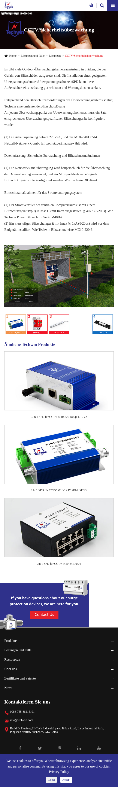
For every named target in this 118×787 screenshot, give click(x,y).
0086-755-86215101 (22, 711)
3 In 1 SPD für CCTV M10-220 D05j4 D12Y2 (59, 417)
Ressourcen (12, 659)
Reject (51, 779)
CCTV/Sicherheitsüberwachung (84, 55)
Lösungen (55, 55)
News (8, 688)
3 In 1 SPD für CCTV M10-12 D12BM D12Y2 (59, 490)
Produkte (10, 640)
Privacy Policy (59, 772)
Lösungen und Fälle (33, 55)
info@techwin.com (21, 720)
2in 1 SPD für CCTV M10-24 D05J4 (59, 563)
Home (12, 55)
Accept (66, 779)
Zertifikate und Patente (20, 678)
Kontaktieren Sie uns (27, 702)
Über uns (10, 669)
